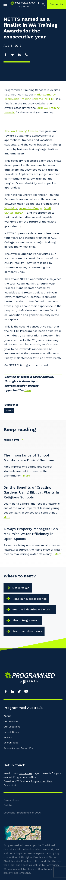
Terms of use (11, 800)
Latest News (11, 732)
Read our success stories (29, 598)
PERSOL (8, 737)
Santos (9, 212)
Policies (8, 805)
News (9, 410)
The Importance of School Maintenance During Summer (29, 457)
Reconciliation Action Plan (19, 748)
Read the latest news (27, 631)
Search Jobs (11, 742)
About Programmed (25, 620)
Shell (47, 208)
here (27, 390)
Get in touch (20, 588)
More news (14, 440)
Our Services (11, 721)
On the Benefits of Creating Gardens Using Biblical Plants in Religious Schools (31, 492)
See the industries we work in (32, 609)
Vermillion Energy (30, 208)
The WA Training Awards (21, 131)
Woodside (10, 208)
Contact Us (56, 4)
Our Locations (12, 726)
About (7, 715)
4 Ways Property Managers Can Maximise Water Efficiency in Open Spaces (31, 534)
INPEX (19, 212)
